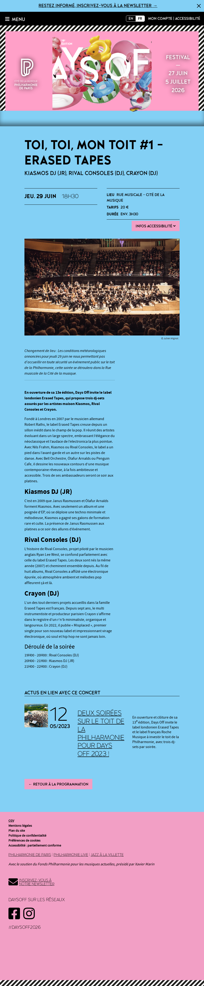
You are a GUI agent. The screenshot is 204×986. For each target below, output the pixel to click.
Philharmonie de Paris (29, 855)
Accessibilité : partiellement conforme (34, 845)
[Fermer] (199, 6)
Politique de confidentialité (27, 836)
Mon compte (160, 18)
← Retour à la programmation (58, 784)
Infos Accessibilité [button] (156, 226)
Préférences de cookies (24, 841)
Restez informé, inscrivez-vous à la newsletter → (98, 6)
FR (140, 18)
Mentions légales (20, 826)
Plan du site (16, 831)
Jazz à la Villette (107, 855)
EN (131, 18)
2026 (102, 73)
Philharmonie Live (71, 855)
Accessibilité (187, 18)
